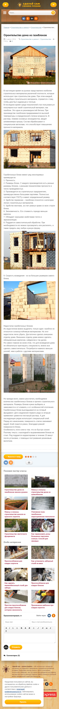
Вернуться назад (13, 457)
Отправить (16, 647)
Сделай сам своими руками (29, 4)
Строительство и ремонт (30, 39)
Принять (23, 702)
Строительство (45, 39)
